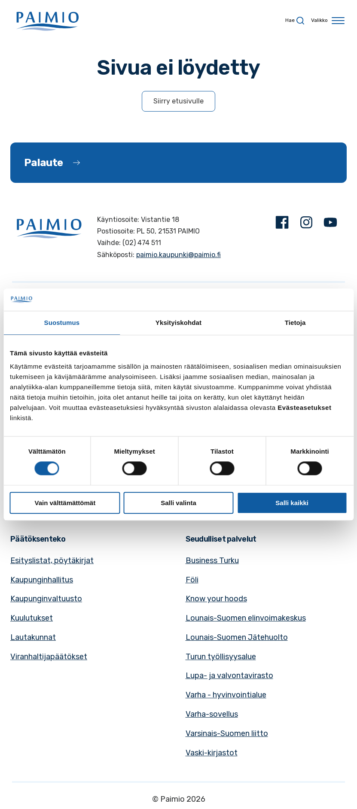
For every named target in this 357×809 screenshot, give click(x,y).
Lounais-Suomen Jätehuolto (237, 637)
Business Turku (212, 560)
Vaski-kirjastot (212, 752)
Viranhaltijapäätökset (48, 656)
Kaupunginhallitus (41, 580)
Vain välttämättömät (64, 502)
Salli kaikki (291, 502)
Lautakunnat (33, 637)
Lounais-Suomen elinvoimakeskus (246, 618)
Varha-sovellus (212, 714)
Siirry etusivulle (178, 101)
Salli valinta (178, 502)
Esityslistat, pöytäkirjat (52, 560)
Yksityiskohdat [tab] (178, 322)
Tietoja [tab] (295, 322)
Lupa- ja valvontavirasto (229, 675)
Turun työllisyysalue (221, 656)
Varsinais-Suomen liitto (227, 733)
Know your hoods (216, 598)
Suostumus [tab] (62, 322)
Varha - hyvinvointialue (226, 695)
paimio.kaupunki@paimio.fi (178, 255)
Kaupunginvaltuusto (46, 598)
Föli (192, 580)
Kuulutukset (31, 618)
